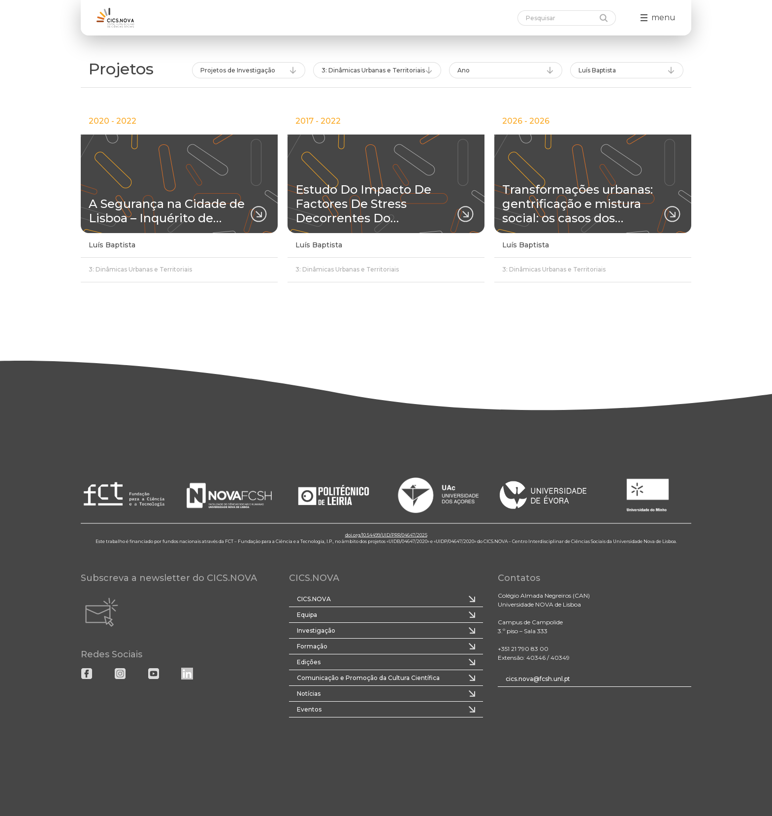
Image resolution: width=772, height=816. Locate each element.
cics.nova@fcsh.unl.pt (538, 678)
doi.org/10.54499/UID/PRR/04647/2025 (386, 534)
